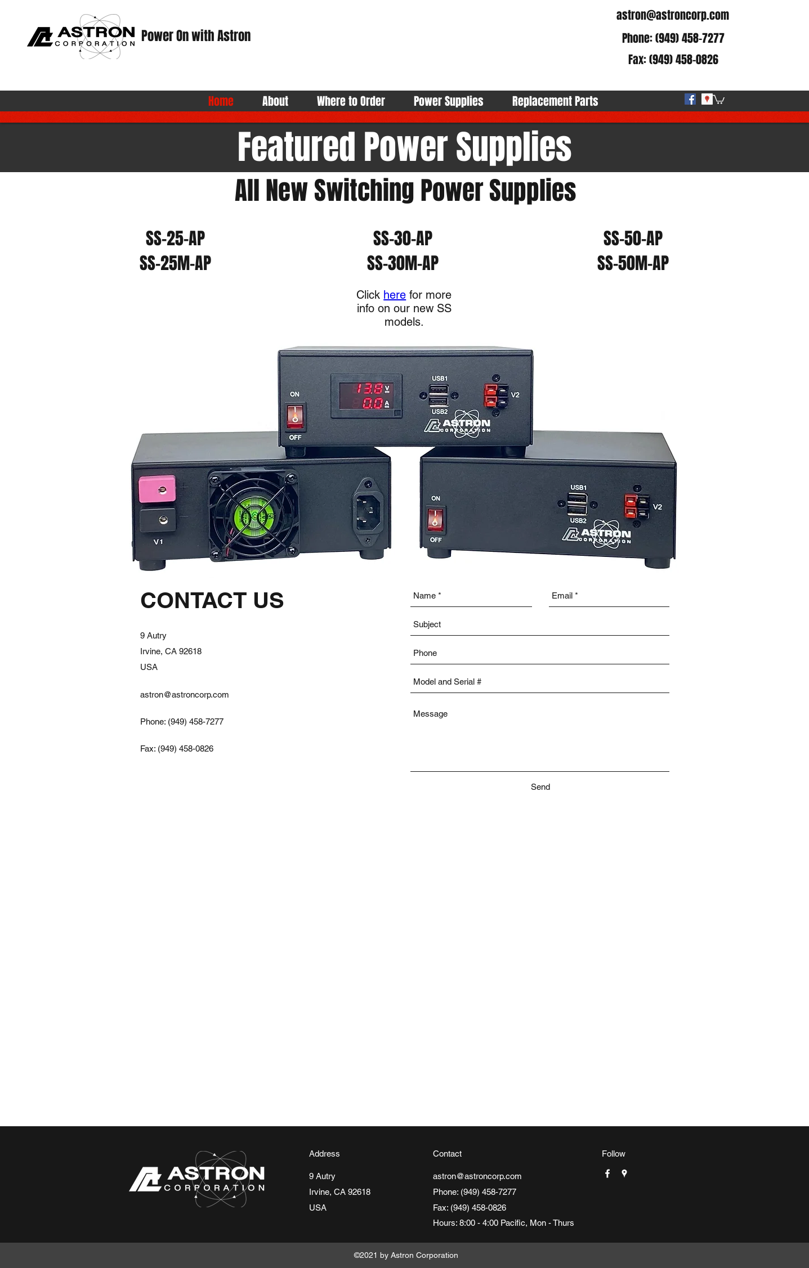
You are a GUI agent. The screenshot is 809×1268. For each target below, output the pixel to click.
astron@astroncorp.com (672, 15)
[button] (719, 99)
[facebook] (690, 99)
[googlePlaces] (707, 99)
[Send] (540, 787)
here (394, 295)
